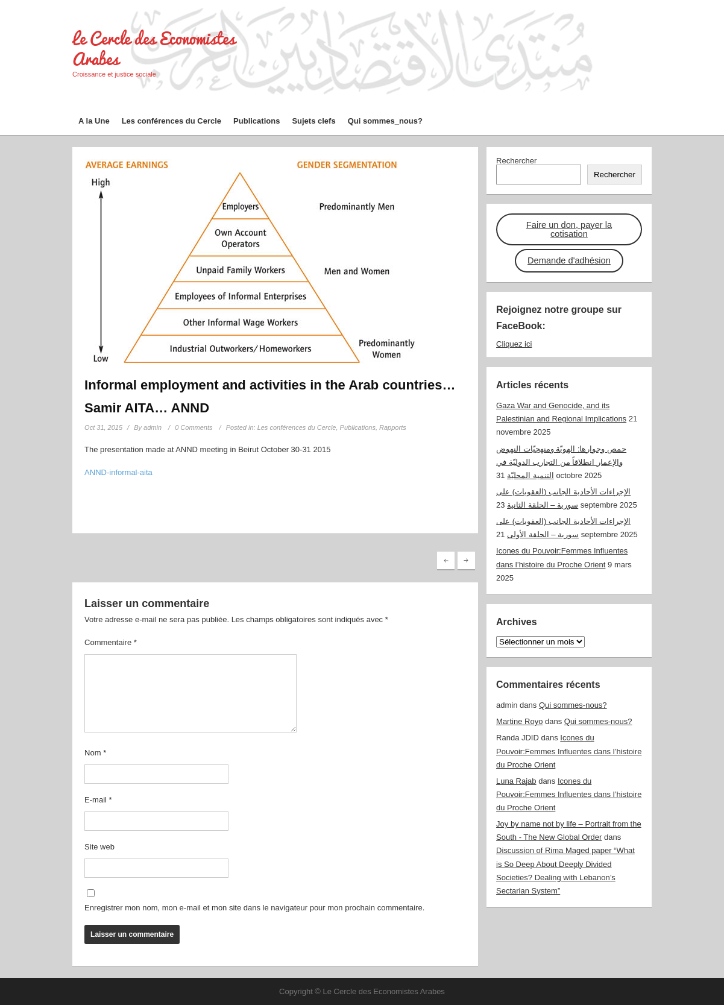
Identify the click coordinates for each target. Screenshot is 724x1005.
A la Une (94, 120)
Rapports (392, 427)
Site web (99, 846)
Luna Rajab (516, 781)
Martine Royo (519, 721)
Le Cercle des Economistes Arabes (153, 48)
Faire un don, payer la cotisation (569, 229)
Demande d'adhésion (569, 260)
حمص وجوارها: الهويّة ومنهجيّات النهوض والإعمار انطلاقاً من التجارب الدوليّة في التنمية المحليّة (561, 462)
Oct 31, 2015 (103, 427)
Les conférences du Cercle (171, 120)
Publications (256, 120)
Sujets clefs (313, 120)
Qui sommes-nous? (573, 705)
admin (152, 427)
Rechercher (516, 160)
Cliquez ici (514, 343)
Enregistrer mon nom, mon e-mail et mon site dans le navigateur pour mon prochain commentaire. (254, 907)
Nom (95, 752)
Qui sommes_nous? (385, 120)
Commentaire (110, 642)
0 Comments (193, 427)
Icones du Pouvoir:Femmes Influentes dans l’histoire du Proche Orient (568, 751)
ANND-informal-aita (118, 472)
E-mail (98, 799)
